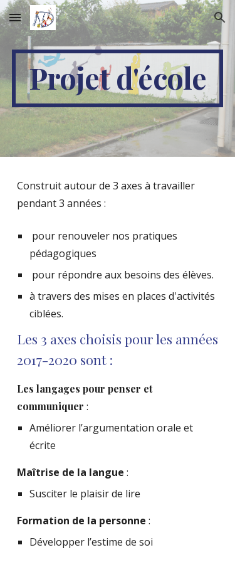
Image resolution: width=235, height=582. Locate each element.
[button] (15, 17)
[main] (118, 78)
